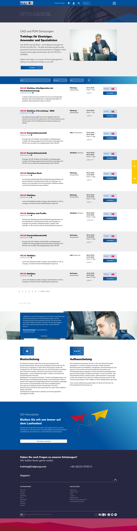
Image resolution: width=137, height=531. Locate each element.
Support (24, 475)
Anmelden (110, 93)
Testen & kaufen (60, 3)
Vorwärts (61, 336)
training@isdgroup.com (33, 466)
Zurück (25, 336)
